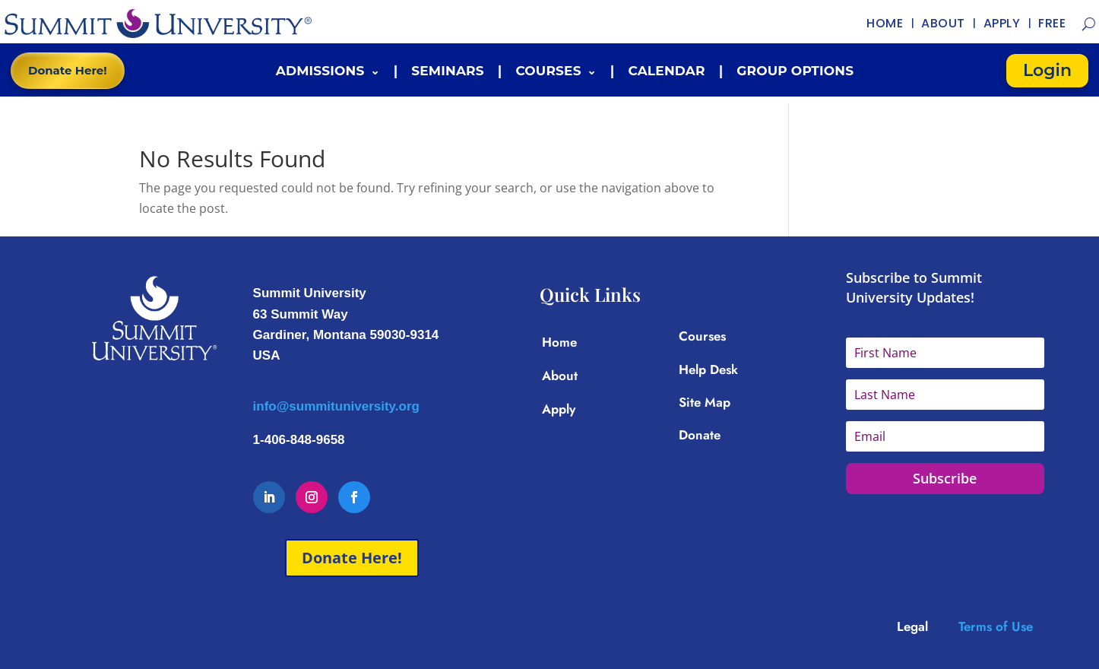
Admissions (320, 70)
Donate (700, 435)
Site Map (704, 402)
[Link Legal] (927, 626)
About (560, 375)
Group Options (795, 70)
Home (559, 342)
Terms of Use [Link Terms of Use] (995, 626)
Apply (558, 409)
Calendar (666, 70)
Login (1047, 70)
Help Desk (708, 369)
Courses (548, 70)
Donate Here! (67, 70)
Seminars (447, 70)
